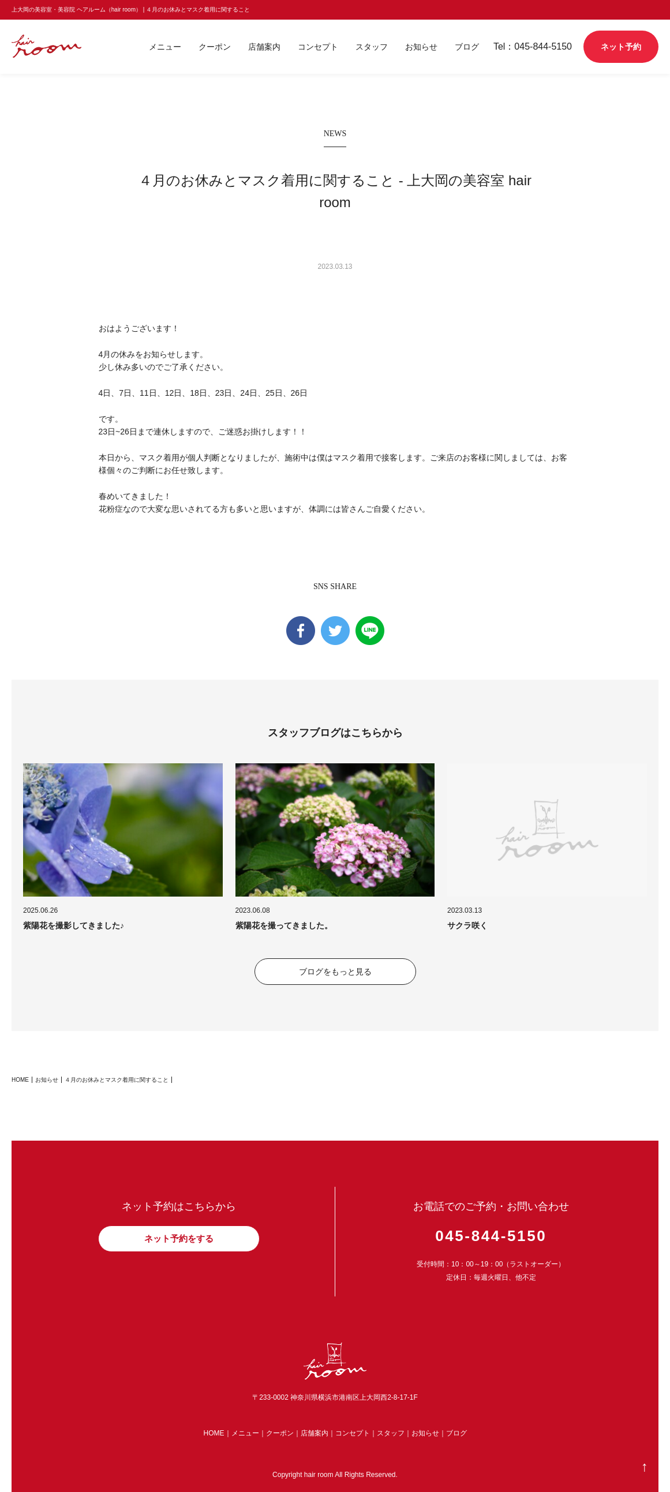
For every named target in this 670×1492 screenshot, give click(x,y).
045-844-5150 (491, 1235)
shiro (60, 46)
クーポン (215, 46)
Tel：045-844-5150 (532, 46)
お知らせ (421, 46)
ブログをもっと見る (335, 971)
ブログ (467, 46)
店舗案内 (264, 46)
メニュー (165, 46)
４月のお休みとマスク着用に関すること (117, 1080)
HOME (20, 1080)
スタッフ (371, 46)
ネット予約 (621, 46)
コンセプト (318, 46)
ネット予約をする (179, 1238)
